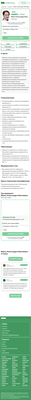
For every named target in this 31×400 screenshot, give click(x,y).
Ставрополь (25, 365)
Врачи (3, 344)
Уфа (23, 376)
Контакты (4, 328)
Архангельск (5, 360)
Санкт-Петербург (6, 358)
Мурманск (14, 371)
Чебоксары (25, 380)
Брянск (3, 367)
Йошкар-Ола (5, 383)
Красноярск (15, 365)
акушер (13, 12)
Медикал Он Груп (9, 217)
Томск (24, 369)
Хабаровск (25, 378)
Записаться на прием (15, 38)
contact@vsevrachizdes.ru (15, 398)
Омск (13, 376)
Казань (3, 385)
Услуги (3, 350)
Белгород (4, 365)
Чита (23, 383)
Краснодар (15, 363)
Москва (4, 356)
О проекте (4, 326)
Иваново (4, 378)
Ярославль (25, 385)
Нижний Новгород (16, 372)
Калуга (13, 358)
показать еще (15, 295)
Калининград (15, 356)
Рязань (14, 385)
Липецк (14, 367)
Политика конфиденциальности (10, 335)
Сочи (23, 363)
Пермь (14, 381)
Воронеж (4, 374)
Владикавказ (5, 369)
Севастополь (25, 360)
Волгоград (4, 372)
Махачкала (14, 369)
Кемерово (14, 360)
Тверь (23, 367)
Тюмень (24, 372)
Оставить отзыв (15, 259)
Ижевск (4, 380)
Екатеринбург (5, 376)
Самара (24, 356)
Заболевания (5, 352)
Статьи (4, 341)
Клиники (4, 346)
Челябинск (25, 381)
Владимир (4, 371)
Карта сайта (5, 332)
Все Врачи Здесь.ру (3, 318)
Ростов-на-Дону (16, 383)
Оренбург (14, 378)
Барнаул (4, 363)
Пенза (13, 380)
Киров (13, 362)
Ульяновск (25, 374)
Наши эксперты (6, 330)
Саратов (24, 358)
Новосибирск (15, 374)
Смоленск (25, 362)
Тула (23, 371)
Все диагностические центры (9, 348)
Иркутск (4, 381)
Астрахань (4, 362)
